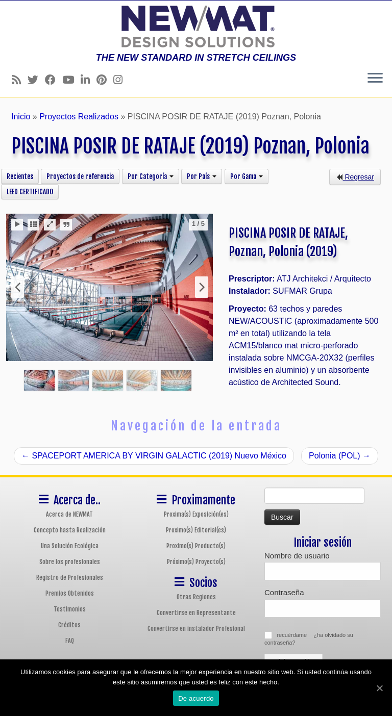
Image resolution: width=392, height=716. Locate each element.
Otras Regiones (196, 597)
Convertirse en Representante (196, 613)
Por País (201, 176)
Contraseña (284, 592)
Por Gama (246, 176)
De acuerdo (196, 698)
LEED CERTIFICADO (30, 192)
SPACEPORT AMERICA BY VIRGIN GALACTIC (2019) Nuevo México (153, 455)
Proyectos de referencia (80, 176)
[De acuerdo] (379, 688)
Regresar (355, 177)
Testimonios (70, 609)
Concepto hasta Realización (70, 530)
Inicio (20, 116)
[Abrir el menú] (375, 78)
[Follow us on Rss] (20, 80)
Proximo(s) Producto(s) (196, 546)
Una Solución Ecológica (70, 546)
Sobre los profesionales (69, 562)
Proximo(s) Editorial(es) (196, 530)
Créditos (69, 625)
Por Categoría (151, 176)
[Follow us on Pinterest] (104, 80)
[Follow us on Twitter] (36, 80)
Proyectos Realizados (78, 116)
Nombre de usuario (297, 555)
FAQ (69, 641)
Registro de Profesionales (69, 577)
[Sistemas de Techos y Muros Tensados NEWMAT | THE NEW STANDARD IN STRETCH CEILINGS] (196, 26)
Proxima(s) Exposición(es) (196, 514)
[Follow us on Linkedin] (88, 80)
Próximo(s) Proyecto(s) (196, 562)
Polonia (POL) (340, 455)
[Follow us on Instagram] (121, 80)
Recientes (20, 176)
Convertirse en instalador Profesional (196, 628)
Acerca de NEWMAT (69, 514)
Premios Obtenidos (69, 593)
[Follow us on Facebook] (53, 80)
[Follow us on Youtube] (71, 80)
